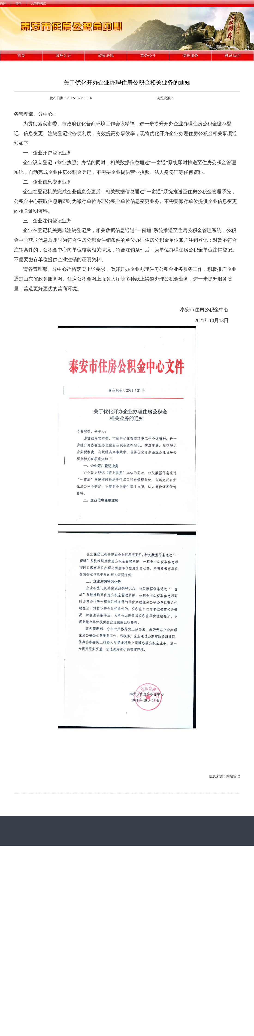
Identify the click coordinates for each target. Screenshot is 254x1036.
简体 (3, 3)
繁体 (18, 3)
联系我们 (232, 55)
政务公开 (63, 55)
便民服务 (190, 55)
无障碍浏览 (38, 3)
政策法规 (106, 55)
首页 (21, 55)
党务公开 (148, 55)
